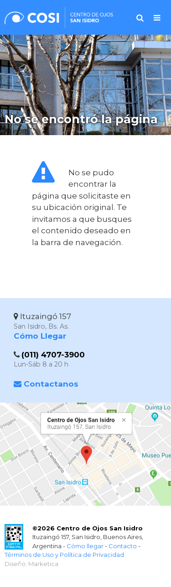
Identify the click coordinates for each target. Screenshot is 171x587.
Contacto (123, 546)
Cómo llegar (85, 546)
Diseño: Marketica (31, 563)
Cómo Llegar (40, 336)
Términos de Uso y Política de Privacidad (64, 554)
